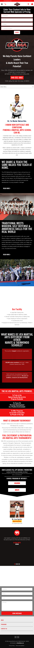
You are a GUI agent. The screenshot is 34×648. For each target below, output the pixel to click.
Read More (7, 188)
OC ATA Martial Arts (8, 0)
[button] (17, 4)
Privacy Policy (12, 645)
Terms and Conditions (20, 645)
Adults (17, 490)
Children (17, 483)
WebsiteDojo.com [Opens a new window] (20, 643)
